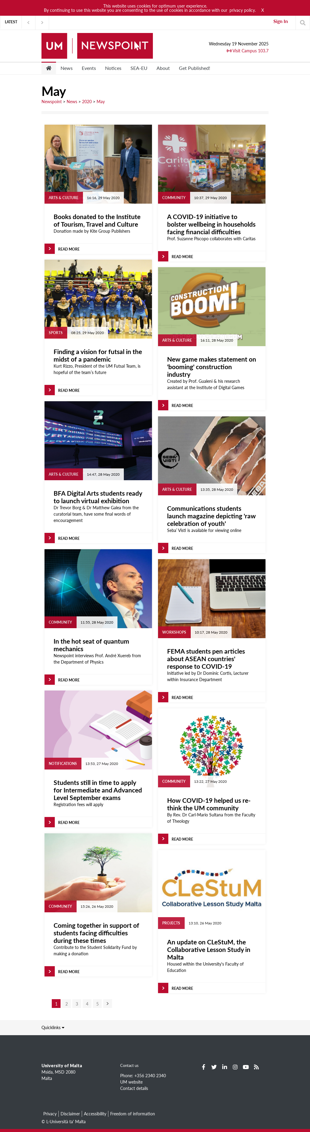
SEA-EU (138, 67)
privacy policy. (242, 10)
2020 (87, 101)
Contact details (134, 1088)
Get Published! (194, 67)
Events (89, 67)
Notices (113, 67)
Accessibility (95, 1114)
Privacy (50, 1114)
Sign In (280, 21)
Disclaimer (70, 1114)
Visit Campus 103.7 (248, 51)
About (163, 67)
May (101, 101)
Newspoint (51, 101)
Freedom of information (132, 1114)
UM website (131, 1082)
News (67, 67)
